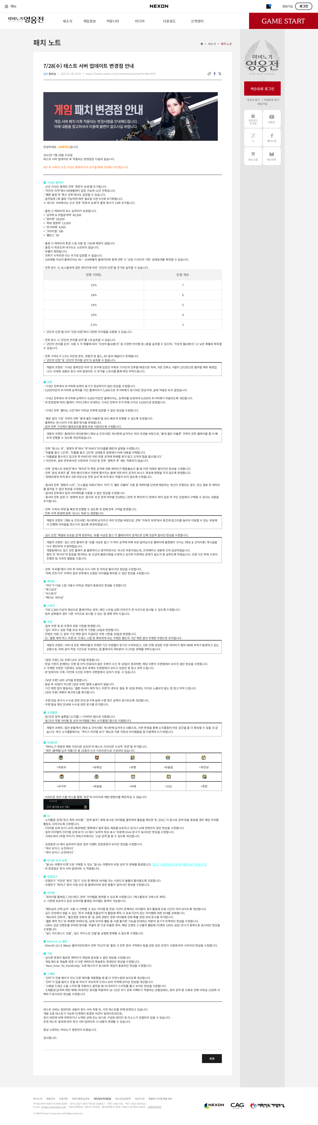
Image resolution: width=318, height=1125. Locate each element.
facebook (215, 74)
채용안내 (50, 1098)
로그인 (304, 6)
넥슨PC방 (139, 1098)
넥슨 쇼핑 (253, 156)
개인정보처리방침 (102, 1098)
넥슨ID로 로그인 (262, 88)
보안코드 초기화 (253, 119)
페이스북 (272, 137)
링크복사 (209, 74)
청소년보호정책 (123, 1098)
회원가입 (287, 6)
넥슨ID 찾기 (253, 100)
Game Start (283, 21)
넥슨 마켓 (272, 156)
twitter (220, 74)
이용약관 (63, 1098)
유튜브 (272, 119)
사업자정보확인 (154, 1106)
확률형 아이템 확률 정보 (160, 1098)
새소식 (212, 44)
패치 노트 (226, 44)
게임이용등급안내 (80, 1098)
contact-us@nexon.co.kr (53, 1106)
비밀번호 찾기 (271, 100)
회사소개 (37, 1098)
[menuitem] (67, 21)
